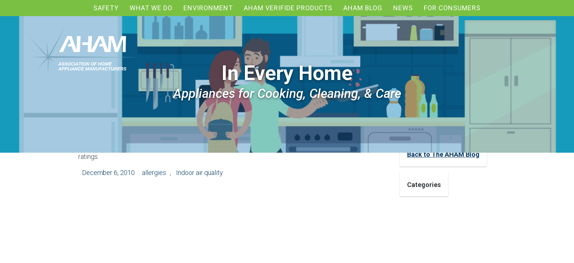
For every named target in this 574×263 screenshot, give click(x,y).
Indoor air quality (199, 172)
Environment (208, 8)
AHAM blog (362, 8)
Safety (106, 8)
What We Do (151, 8)
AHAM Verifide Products (288, 8)
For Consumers (452, 8)
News (403, 8)
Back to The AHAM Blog (443, 154)
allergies (154, 172)
